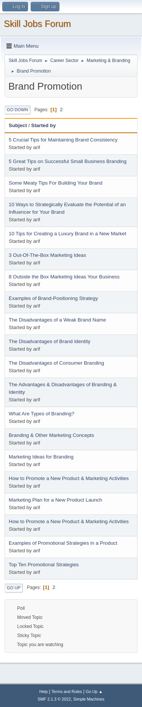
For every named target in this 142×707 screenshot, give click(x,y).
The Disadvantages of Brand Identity (50, 341)
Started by (43, 125)
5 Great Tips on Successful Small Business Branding (67, 161)
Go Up (13, 588)
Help (43, 691)
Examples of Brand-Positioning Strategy (53, 298)
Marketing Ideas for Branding (41, 457)
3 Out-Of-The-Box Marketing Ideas (47, 255)
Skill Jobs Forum (37, 24)
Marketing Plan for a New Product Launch (55, 500)
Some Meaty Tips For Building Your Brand (55, 183)
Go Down (17, 109)
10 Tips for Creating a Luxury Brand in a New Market (67, 233)
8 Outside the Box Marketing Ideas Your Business (64, 277)
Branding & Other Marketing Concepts (51, 435)
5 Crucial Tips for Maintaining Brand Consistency (63, 140)
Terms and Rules (66, 691)
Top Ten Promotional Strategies (44, 564)
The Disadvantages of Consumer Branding (56, 363)
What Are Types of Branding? (41, 413)
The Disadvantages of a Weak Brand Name (57, 320)
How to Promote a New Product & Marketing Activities (69, 478)
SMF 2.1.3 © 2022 (54, 699)
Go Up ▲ (94, 691)
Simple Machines (89, 699)
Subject (18, 125)
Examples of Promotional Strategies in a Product (63, 543)
